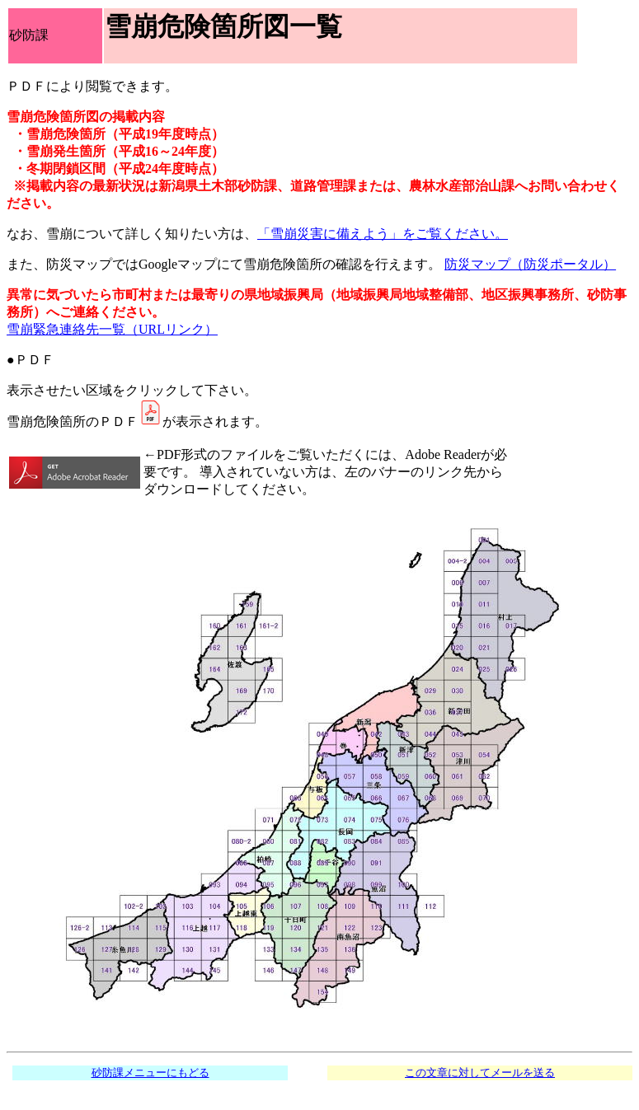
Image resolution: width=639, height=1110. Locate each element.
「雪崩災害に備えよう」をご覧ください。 (382, 234)
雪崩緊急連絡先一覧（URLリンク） (112, 329)
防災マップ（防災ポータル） (530, 264)
